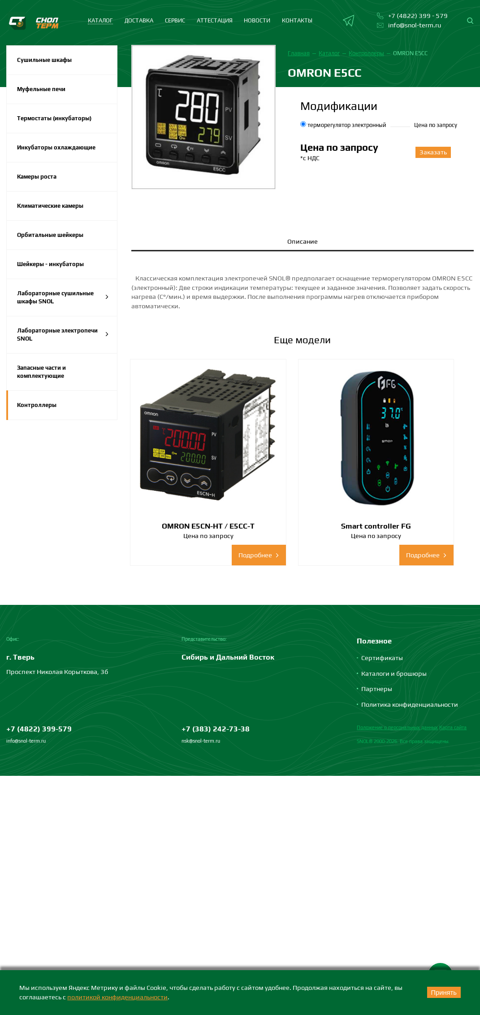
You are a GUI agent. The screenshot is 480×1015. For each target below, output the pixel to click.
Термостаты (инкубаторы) (54, 118)
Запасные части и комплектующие (41, 371)
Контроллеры (36, 405)
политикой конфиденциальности (117, 997)
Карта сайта (453, 684)
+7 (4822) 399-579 (39, 685)
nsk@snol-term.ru (201, 697)
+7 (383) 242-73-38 (216, 685)
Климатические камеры (50, 205)
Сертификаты (382, 614)
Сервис (175, 20)
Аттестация (215, 20)
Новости (257, 20)
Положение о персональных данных (397, 684)
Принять (443, 992)
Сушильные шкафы (44, 60)
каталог (100, 20)
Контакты (297, 20)
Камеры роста (36, 176)
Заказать (432, 152)
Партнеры (376, 645)
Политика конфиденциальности (409, 661)
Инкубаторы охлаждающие (56, 147)
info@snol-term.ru (26, 697)
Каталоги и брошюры (394, 630)
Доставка (139, 20)
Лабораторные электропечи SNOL (63, 334)
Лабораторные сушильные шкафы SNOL (63, 297)
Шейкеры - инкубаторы (50, 264)
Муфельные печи (41, 89)
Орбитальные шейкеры (50, 235)
